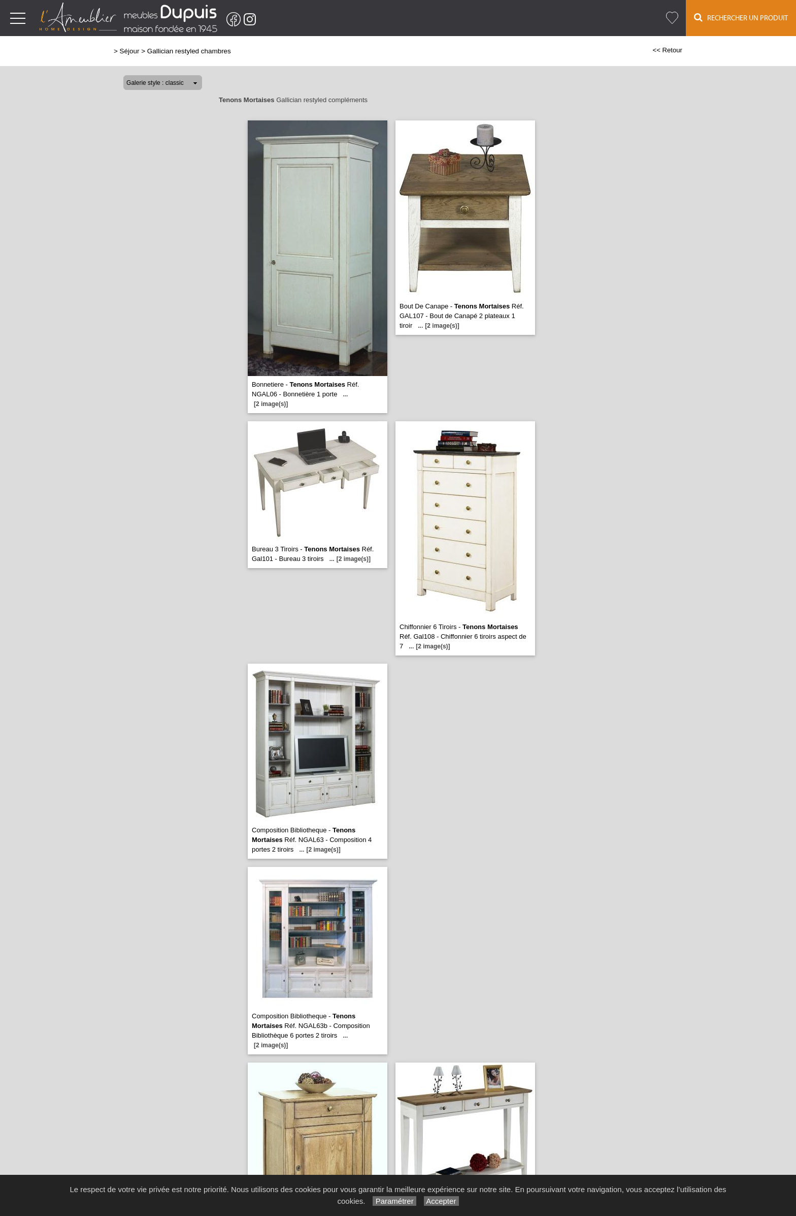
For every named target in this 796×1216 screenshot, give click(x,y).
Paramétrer (394, 1201)
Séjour (130, 51)
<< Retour (667, 50)
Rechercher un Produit (741, 17)
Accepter (441, 1201)
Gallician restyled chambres (189, 51)
